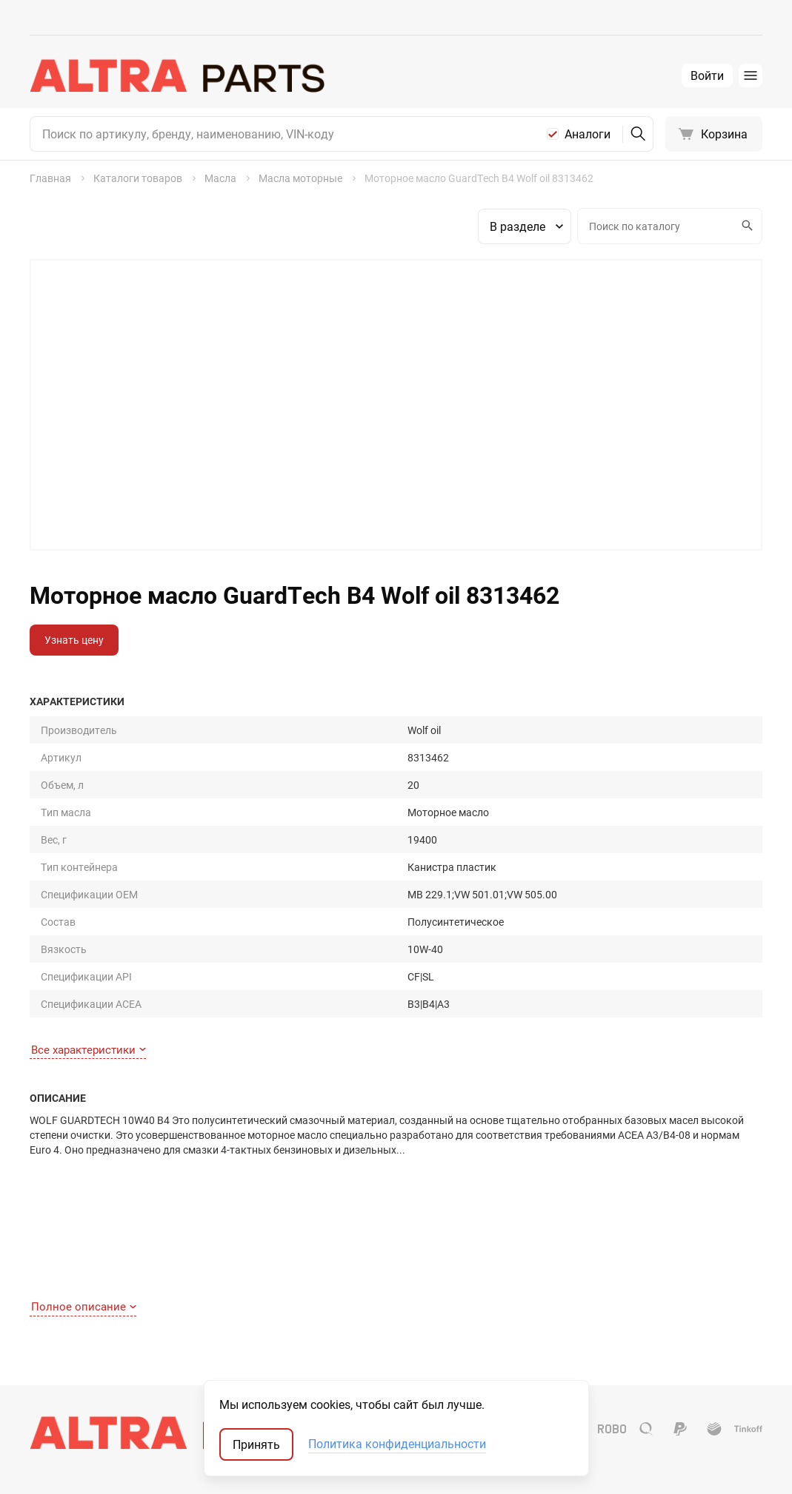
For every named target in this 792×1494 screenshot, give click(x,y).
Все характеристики (88, 899)
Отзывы (224, 1315)
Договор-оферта (70, 1357)
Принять (256, 1444)
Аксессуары (400, 1336)
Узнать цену (74, 640)
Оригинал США (601, 1315)
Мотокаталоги (600, 1357)
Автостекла (399, 1357)
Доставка (54, 1336)
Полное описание (83, 1025)
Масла (387, 1315)
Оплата (48, 1315)
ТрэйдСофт (108, 1470)
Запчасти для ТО (412, 1274)
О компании (233, 1295)
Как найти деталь (73, 1274)
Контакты (228, 1274)
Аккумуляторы (408, 1377)
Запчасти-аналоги (609, 1295)
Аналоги (587, 134)
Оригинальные (601, 1274)
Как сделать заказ (75, 1295)
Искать (745, 225)
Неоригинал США (606, 1336)
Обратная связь (69, 1377)
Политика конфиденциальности (397, 1444)
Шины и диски (405, 1295)
